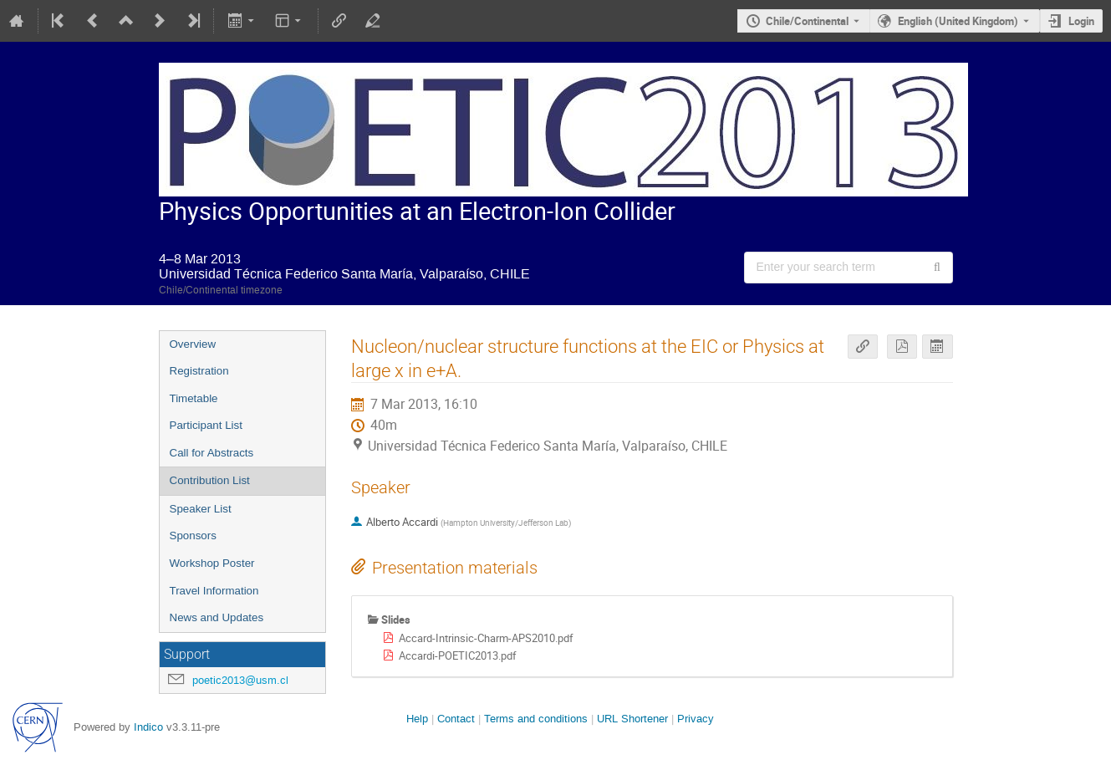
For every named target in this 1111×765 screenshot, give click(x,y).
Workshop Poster (212, 563)
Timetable (194, 398)
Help (417, 718)
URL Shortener (632, 718)
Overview (193, 344)
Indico (148, 727)
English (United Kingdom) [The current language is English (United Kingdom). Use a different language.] (958, 20)
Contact (456, 718)
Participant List (206, 425)
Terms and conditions (536, 718)
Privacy (695, 718)
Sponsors (193, 535)
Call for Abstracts (212, 452)
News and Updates (217, 617)
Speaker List (201, 508)
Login (1081, 20)
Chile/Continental (807, 20)
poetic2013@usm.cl (240, 680)
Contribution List (210, 480)
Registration (199, 371)
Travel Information (214, 590)
